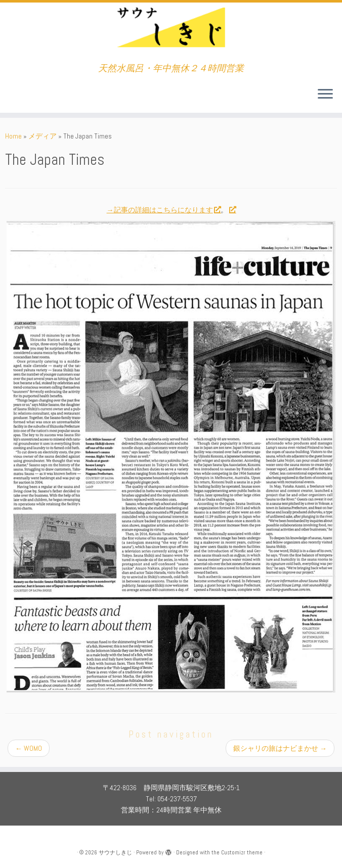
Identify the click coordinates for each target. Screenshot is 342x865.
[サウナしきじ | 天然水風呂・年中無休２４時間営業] (171, 33)
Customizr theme (242, 852)
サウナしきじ (115, 852)
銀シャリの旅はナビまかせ (280, 748)
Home (13, 136)
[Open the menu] (325, 94)
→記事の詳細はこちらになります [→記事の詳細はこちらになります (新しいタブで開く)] (164, 209)
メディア (42, 136)
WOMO (28, 748)
